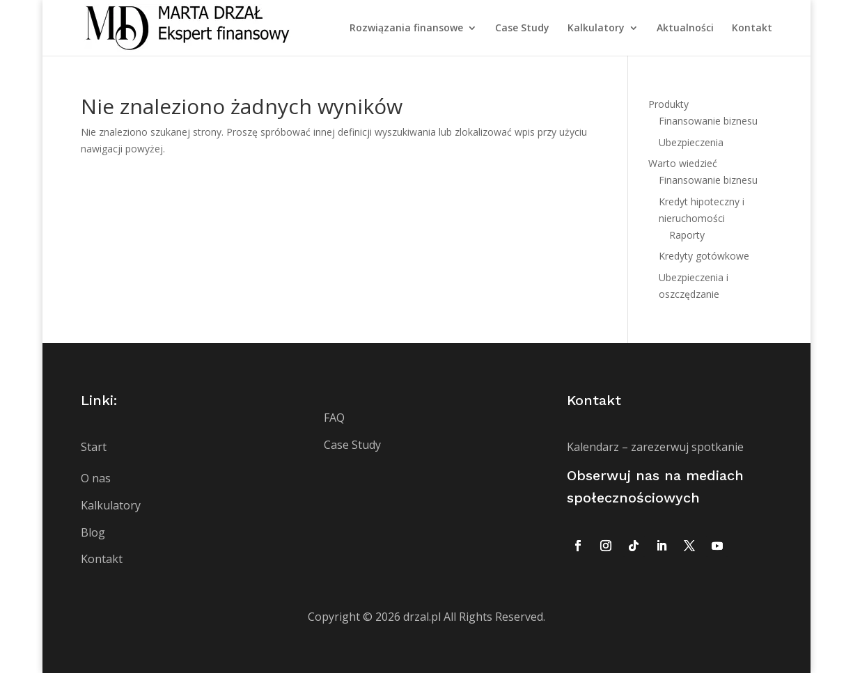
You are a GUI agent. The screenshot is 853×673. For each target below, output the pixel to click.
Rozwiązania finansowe (406, 28)
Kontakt (752, 28)
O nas (96, 478)
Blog (93, 532)
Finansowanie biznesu (708, 120)
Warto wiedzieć (682, 163)
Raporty (687, 235)
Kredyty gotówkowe (704, 255)
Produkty (668, 104)
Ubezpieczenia (691, 142)
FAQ (334, 417)
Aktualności (685, 28)
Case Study (522, 28)
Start (94, 446)
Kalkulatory (596, 28)
